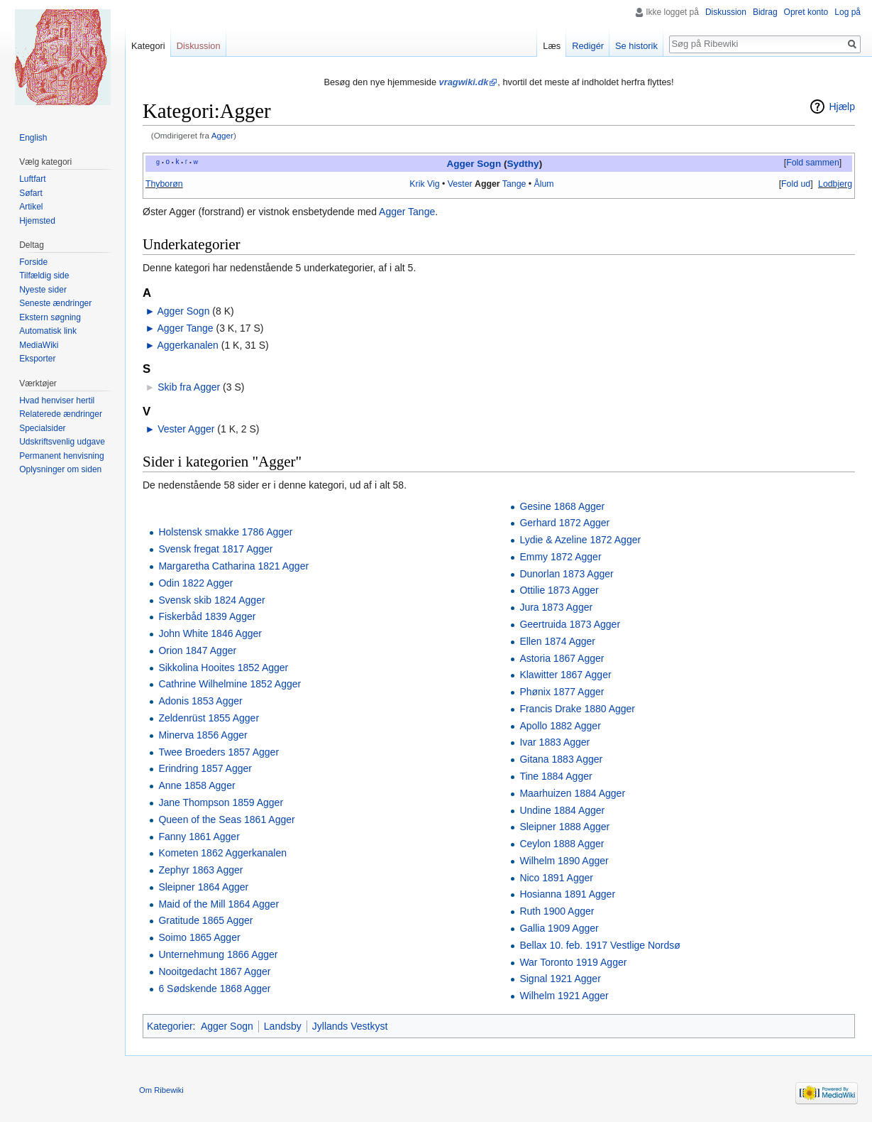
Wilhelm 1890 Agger (563, 860)
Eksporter (37, 359)
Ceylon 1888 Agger (561, 843)
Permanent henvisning (61, 456)
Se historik (636, 45)
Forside (33, 262)
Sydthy (523, 163)
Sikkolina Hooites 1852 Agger (223, 667)
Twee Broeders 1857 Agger (218, 752)
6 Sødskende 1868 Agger (214, 988)
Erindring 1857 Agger (205, 768)
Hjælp (842, 106)
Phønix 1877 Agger (561, 691)
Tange (514, 184)
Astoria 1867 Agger (561, 658)
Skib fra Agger (189, 387)
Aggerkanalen (187, 345)
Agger (222, 135)
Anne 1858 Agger (196, 785)
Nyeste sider (43, 290)
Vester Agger (186, 429)
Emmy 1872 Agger (560, 556)
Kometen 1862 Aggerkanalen (222, 853)
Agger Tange (407, 211)
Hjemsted (37, 221)
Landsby (283, 1026)
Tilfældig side (44, 275)
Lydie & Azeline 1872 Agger (580, 539)
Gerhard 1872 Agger (564, 522)
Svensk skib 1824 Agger (211, 600)
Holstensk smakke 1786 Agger (225, 532)
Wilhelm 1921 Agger (563, 995)
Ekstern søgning (50, 317)
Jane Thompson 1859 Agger (220, 802)
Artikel (31, 207)
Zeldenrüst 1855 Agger (208, 718)
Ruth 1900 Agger (556, 911)
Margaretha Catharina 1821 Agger (233, 566)
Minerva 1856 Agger (202, 735)
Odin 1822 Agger (195, 583)
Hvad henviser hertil (56, 400)
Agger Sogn (473, 163)
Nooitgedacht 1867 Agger (214, 971)
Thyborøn (164, 184)
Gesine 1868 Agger (562, 506)
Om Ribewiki (161, 1090)
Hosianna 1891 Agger (567, 894)
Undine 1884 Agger (562, 810)
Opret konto (806, 12)
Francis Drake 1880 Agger (577, 708)
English (33, 138)
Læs (552, 45)
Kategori (148, 45)
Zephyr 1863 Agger (200, 870)
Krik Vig (424, 184)
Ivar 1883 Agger (554, 742)
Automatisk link (48, 331)
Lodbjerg (835, 184)
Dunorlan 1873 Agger (566, 573)
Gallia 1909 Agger (558, 928)
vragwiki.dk (464, 82)
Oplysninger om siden (60, 469)
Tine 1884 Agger (555, 776)
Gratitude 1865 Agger (205, 920)
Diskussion (725, 12)
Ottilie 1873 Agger (558, 590)
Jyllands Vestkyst (350, 1026)
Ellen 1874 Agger (557, 641)
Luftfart (32, 179)
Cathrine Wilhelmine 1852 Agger (229, 684)
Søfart (31, 193)
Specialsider (42, 428)
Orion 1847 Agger (197, 650)
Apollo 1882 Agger (559, 725)
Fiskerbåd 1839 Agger (206, 616)
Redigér (588, 45)
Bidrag (765, 12)
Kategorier (170, 1026)
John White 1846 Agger (210, 633)
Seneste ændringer (55, 303)
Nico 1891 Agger (556, 877)
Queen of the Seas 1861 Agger (226, 819)
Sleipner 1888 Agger (564, 826)
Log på (847, 12)
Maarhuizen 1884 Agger (572, 793)
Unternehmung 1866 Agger (217, 954)
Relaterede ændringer (60, 414)
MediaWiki (38, 345)
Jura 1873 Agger (555, 607)
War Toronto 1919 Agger (573, 962)
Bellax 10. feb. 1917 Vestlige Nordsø (599, 945)
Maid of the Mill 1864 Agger (218, 904)
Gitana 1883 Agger (560, 759)
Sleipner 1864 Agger (203, 887)
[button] (812, 163)
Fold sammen (812, 163)
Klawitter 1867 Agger (565, 674)
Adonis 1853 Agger (200, 701)
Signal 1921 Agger (559, 978)
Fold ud (795, 184)
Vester (460, 184)
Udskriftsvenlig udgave (62, 442)
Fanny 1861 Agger (198, 836)
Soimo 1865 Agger (199, 937)
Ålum (544, 184)
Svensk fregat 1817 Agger (215, 549)
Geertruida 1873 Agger (569, 624)
